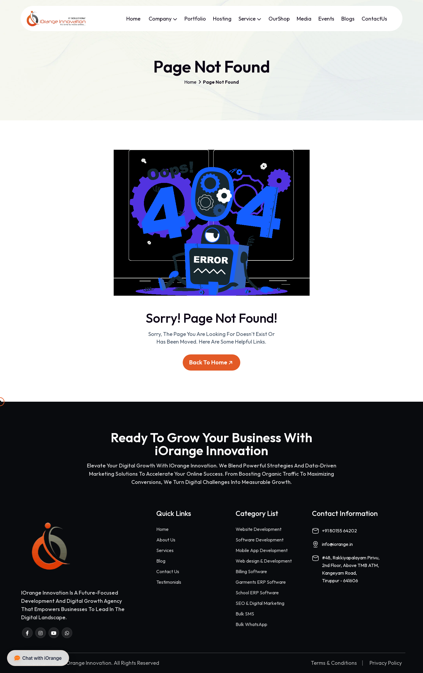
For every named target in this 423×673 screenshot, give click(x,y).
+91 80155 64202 (339, 531)
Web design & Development (264, 561)
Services (165, 550)
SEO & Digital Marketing (260, 603)
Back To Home (211, 365)
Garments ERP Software (261, 582)
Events (326, 18)
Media (304, 18)
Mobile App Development (262, 550)
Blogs (348, 18)
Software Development (259, 540)
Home (134, 18)
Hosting (222, 18)
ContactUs (374, 18)
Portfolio (195, 18)
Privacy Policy (386, 663)
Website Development (258, 529)
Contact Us (167, 571)
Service (250, 18)
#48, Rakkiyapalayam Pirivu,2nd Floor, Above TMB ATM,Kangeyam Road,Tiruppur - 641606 (351, 569)
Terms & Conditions (334, 663)
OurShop (279, 18)
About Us (165, 540)
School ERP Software (257, 592)
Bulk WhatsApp (251, 624)
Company (163, 18)
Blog (160, 561)
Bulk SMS (245, 614)
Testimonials (168, 582)
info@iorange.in (337, 544)
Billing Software (251, 571)
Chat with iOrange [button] (38, 658)
